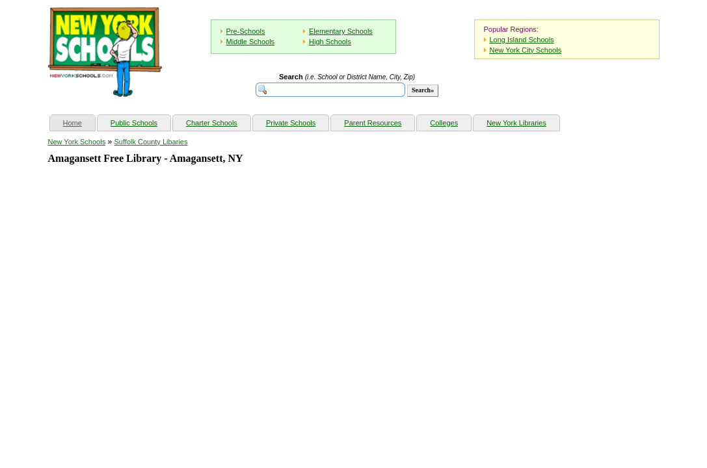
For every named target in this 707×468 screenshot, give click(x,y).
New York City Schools (526, 50)
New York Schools (77, 142)
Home (79, 121)
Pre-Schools (245, 31)
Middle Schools (250, 42)
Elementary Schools (341, 31)
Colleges (444, 123)
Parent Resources (372, 123)
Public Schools (134, 123)
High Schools (330, 42)
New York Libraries (516, 123)
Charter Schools (211, 123)
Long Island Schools (522, 40)
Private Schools (290, 123)
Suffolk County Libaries (151, 142)
